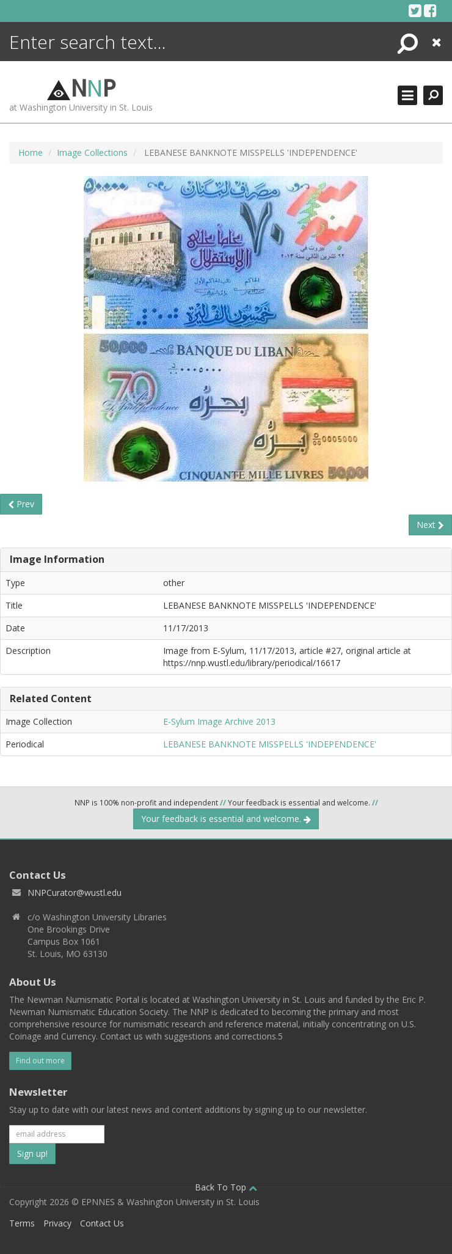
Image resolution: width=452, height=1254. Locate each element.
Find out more (40, 1060)
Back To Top (226, 1187)
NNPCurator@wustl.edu (74, 892)
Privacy (57, 1223)
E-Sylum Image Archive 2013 (219, 721)
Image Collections (92, 152)
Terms (22, 1223)
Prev (21, 504)
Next (430, 524)
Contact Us (102, 1223)
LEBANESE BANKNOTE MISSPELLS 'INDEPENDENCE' (269, 744)
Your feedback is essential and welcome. (226, 818)
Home (30, 152)
